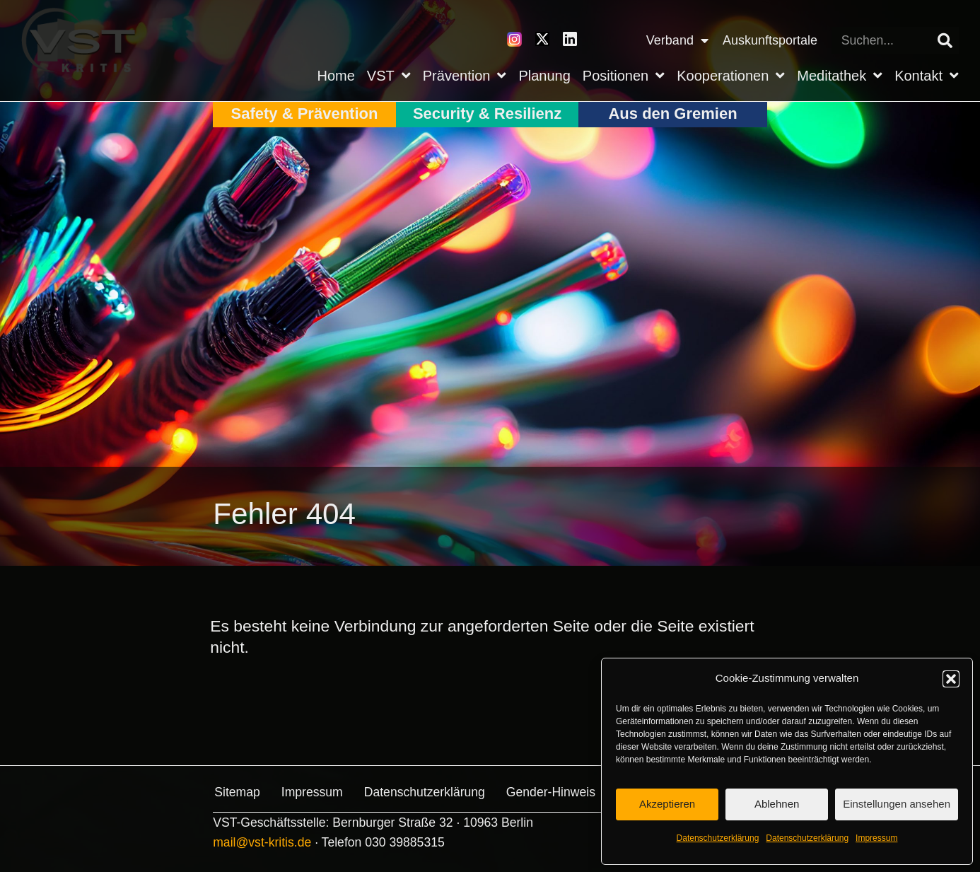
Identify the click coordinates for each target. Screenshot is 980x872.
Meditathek (839, 75)
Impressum (876, 838)
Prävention (465, 75)
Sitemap (236, 792)
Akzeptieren (667, 804)
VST (389, 75)
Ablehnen (776, 804)
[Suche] (945, 40)
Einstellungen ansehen (896, 804)
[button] (951, 679)
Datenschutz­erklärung (718, 838)
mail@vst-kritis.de (262, 841)
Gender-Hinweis (549, 792)
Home (336, 75)
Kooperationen (731, 75)
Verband (677, 40)
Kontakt (926, 75)
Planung (544, 75)
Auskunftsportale (770, 40)
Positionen (624, 75)
